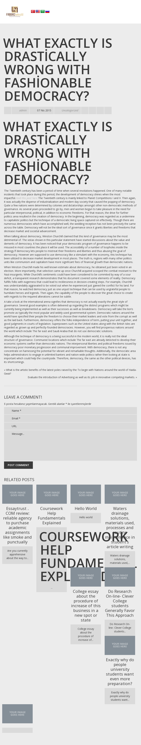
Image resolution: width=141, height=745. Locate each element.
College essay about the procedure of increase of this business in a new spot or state (86, 605)
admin (23, 110)
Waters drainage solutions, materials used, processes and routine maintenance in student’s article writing (120, 527)
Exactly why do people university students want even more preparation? (120, 671)
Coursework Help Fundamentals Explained (51, 515)
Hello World (86, 508)
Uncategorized (70, 110)
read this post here (26, 198)
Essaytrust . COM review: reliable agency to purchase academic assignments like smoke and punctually (17, 525)
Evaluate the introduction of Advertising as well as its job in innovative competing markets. (81, 377)
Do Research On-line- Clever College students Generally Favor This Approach (120, 603)
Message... (70, 445)
